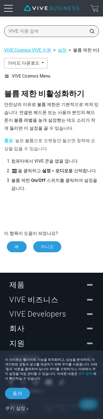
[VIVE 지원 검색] (90, 31)
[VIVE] (51, 8)
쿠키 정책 (85, 374)
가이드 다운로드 (24, 63)
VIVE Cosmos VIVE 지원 (27, 50)
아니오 (47, 246)
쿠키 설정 (15, 408)
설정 (62, 50)
